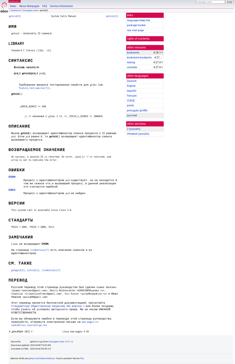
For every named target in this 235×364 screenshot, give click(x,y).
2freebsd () (138, 133)
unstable (132, 67)
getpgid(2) (18, 270)
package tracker (136, 25)
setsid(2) (33, 270)
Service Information (61, 6)
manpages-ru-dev (30, 10)
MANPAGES (14, 1)
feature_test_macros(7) (33, 88)
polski (130, 105)
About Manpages (29, 6)
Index (13, 6)
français (132, 95)
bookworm (16, 10)
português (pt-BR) (137, 110)
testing (131, 62)
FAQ (44, 6)
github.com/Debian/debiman (42, 358)
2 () (134, 128)
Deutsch (132, 81)
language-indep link (138, 20)
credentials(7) (39, 250)
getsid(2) (15, 16)
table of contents (138, 38)
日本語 (131, 100)
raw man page (135, 30)
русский (132, 115)
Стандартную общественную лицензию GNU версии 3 (47, 306)
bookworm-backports (139, 57)
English (131, 85)
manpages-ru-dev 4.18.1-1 (60, 342)
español (131, 90)
